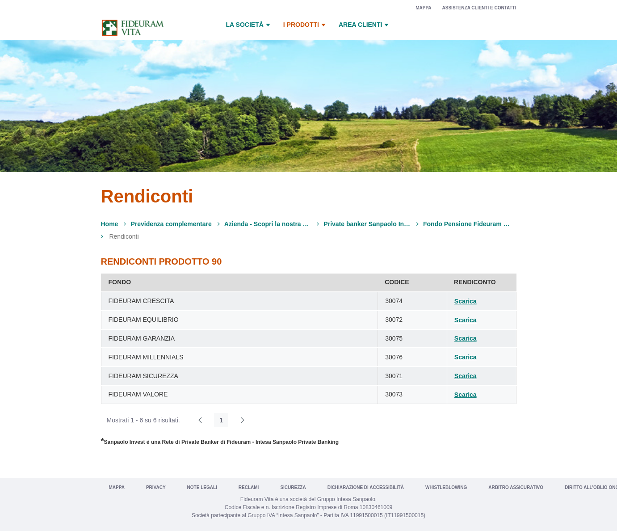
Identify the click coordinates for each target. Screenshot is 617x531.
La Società (249, 25)
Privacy (156, 487)
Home (109, 224)
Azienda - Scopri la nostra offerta (267, 224)
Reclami (249, 487)
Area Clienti (365, 25)
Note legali (202, 487)
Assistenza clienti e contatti (479, 7)
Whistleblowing (446, 487)
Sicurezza (293, 487)
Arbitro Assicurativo (515, 487)
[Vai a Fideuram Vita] (132, 27)
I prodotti (305, 25)
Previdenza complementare (170, 224)
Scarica (465, 301)
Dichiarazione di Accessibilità (365, 487)
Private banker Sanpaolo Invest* (367, 224)
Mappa (423, 7)
